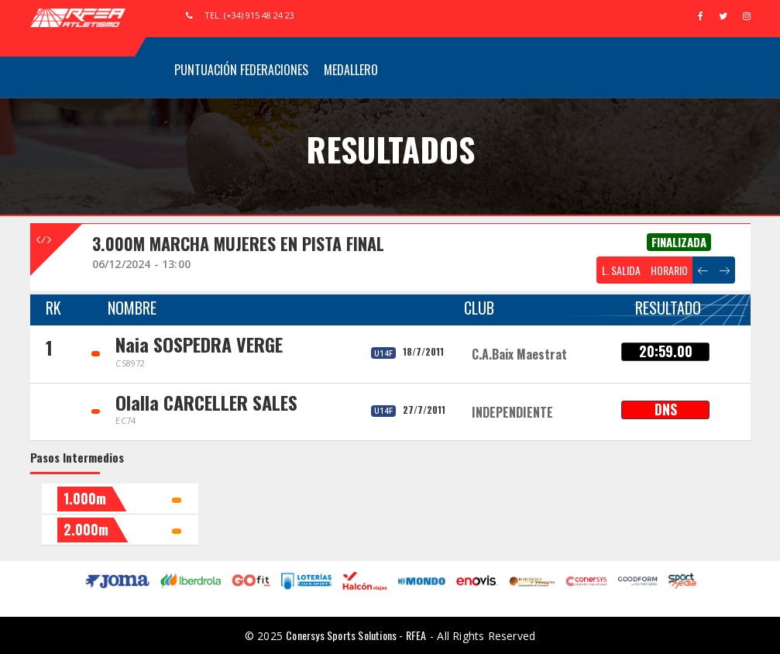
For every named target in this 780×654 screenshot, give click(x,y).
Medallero (351, 69)
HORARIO (669, 270)
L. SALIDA (621, 270)
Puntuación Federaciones (241, 69)
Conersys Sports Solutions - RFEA (356, 635)
